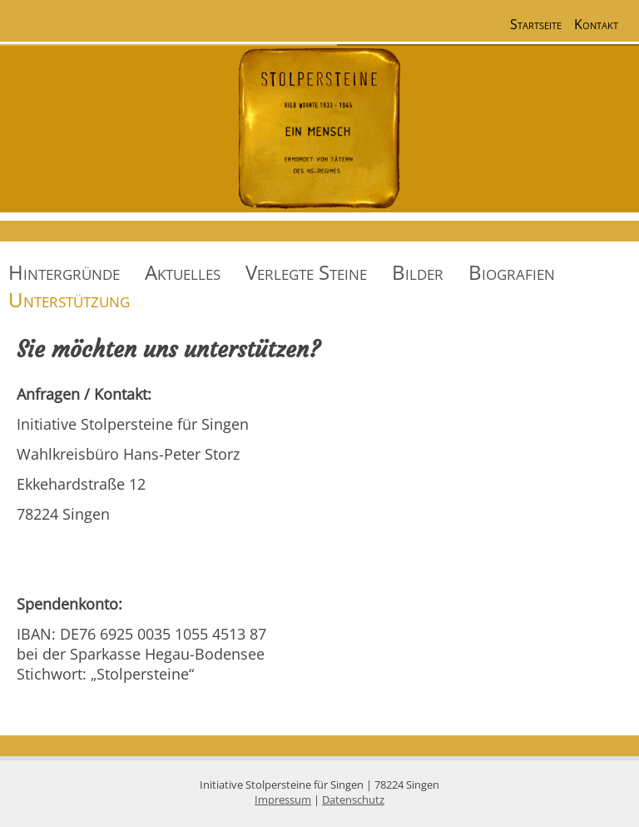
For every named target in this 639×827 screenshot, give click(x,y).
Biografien (511, 272)
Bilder (417, 272)
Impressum (283, 799)
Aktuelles (182, 272)
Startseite (536, 24)
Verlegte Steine (306, 272)
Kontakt (596, 24)
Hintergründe (64, 272)
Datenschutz (353, 799)
